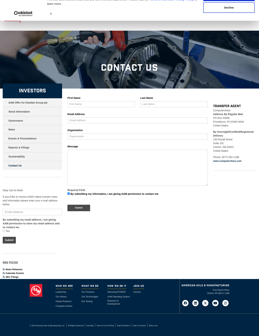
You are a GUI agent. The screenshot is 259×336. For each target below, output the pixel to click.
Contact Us (15, 165)
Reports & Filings (18, 147)
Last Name (146, 97)
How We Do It (116, 286)
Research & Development (113, 302)
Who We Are (64, 286)
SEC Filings (11, 277)
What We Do (90, 286)
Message (72, 146)
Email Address (76, 114)
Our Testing (86, 301)
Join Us (138, 286)
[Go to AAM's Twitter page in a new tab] (206, 302)
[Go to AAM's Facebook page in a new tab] (186, 302)
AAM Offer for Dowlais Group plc (28, 102)
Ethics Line (153, 326)
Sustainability (16, 156)
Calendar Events (13, 273)
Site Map (90, 326)
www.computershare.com (227, 161)
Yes (6, 231)
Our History (61, 296)
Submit (9, 240)
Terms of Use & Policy (105, 326)
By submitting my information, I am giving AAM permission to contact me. (113, 193)
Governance (15, 120)
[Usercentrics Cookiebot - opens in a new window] (23, 27)
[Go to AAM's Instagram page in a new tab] (225, 302)
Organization (75, 130)
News (11, 129)
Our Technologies (89, 296)
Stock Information (19, 111)
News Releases (12, 269)
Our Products (87, 292)
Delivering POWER (116, 292)
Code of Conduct (139, 326)
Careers (137, 292)
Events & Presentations (22, 138)
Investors (32, 90)
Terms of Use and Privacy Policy (172, 13)
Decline (229, 21)
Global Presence (64, 301)
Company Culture (64, 306)
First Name (73, 97)
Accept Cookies (229, 9)
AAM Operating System (118, 296)
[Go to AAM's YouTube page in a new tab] (217, 302)
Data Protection (123, 326)
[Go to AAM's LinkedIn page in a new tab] (196, 302)
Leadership (61, 292)
